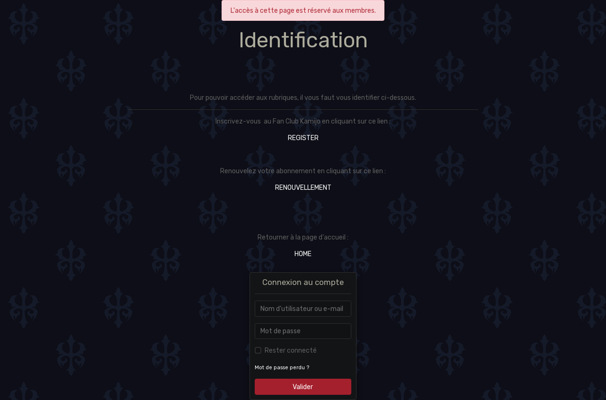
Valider (303, 387)
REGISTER (303, 138)
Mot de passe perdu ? (282, 367)
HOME (303, 254)
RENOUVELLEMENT (303, 188)
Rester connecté (291, 351)
